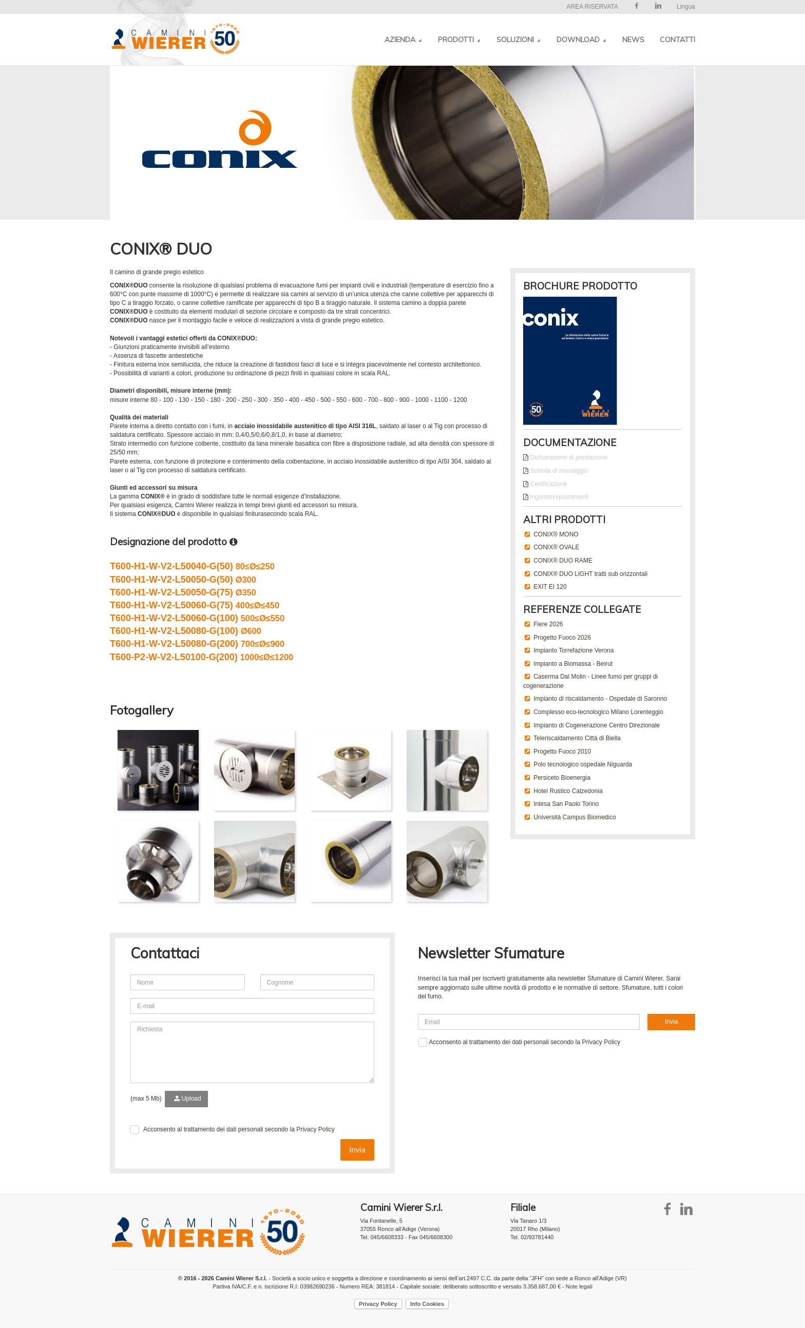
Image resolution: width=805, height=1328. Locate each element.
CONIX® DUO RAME (562, 560)
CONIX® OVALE (556, 547)
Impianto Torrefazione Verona (573, 650)
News (633, 39)
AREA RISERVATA (592, 6)
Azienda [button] (404, 39)
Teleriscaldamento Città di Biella (577, 738)
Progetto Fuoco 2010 (562, 751)
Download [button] (582, 39)
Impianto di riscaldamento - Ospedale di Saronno (600, 698)
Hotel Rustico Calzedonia (568, 791)
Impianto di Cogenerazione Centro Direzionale (596, 725)
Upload (186, 1098)
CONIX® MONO (556, 534)
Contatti (677, 39)
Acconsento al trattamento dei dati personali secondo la (239, 1129)
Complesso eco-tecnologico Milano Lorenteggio (598, 712)
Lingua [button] (686, 6)
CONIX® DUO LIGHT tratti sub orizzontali (590, 574)
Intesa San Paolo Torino (566, 803)
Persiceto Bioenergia (561, 777)
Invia (357, 1149)
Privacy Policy (315, 1129)
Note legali (579, 1286)
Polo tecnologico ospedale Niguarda (582, 764)
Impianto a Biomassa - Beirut (572, 663)
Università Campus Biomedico (574, 817)
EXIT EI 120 (549, 586)
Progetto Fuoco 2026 (562, 637)
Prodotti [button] (459, 39)
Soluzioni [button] (518, 39)
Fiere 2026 (548, 624)
